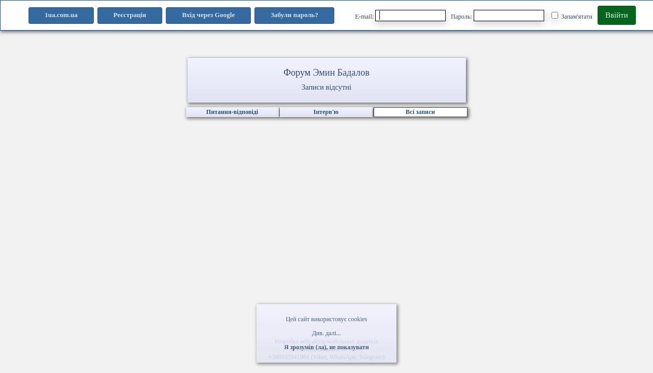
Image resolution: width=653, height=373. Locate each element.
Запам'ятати (571, 16)
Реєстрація (129, 15)
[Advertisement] (326, 235)
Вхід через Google (208, 15)
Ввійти (616, 15)
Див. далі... (326, 333)
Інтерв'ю (326, 112)
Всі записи (420, 112)
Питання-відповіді (232, 112)
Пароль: (497, 15)
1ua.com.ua (61, 15)
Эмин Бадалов (341, 72)
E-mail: (400, 15)
